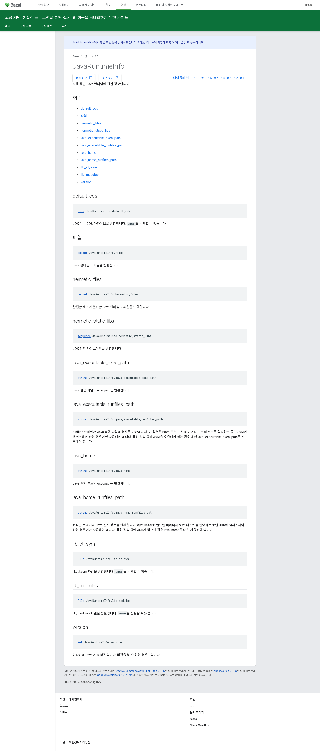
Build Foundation (83, 42)
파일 (84, 116)
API (97, 56)
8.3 (229, 78)
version (86, 182)
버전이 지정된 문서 (167, 5)
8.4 (223, 78)
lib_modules (90, 175)
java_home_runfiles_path (99, 160)
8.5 (216, 78)
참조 (108, 5)
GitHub (307, 5)
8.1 (242, 78)
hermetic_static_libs (95, 131)
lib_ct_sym (89, 167)
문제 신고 (84, 78)
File (81, 211)
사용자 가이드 (87, 5)
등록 (193, 42)
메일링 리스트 (146, 42)
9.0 (203, 78)
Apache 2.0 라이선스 (225, 670)
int (80, 642)
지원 (192, 706)
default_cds (89, 108)
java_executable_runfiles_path (102, 145)
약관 (62, 742)
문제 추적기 (197, 712)
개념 (7, 26)
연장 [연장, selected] (123, 5)
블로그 (64, 706)
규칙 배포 (46, 26)
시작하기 (64, 5)
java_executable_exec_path (101, 138)
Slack (193, 719)
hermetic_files (91, 123)
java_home (88, 153)
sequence (84, 336)
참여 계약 (174, 42)
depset (82, 253)
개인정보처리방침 (79, 742)
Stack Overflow (200, 725)
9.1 (196, 78)
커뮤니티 (141, 5)
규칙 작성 (25, 26)
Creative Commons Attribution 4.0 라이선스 (140, 670)
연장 (86, 56)
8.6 (210, 78)
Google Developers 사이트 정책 (115, 674)
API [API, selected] (64, 26)
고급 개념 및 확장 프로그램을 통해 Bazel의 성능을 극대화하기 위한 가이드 (66, 17)
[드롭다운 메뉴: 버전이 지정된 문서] (184, 5)
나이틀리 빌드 (182, 78)
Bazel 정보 (42, 5)
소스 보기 (110, 78)
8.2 (236, 78)
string (82, 378)
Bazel (76, 56)
